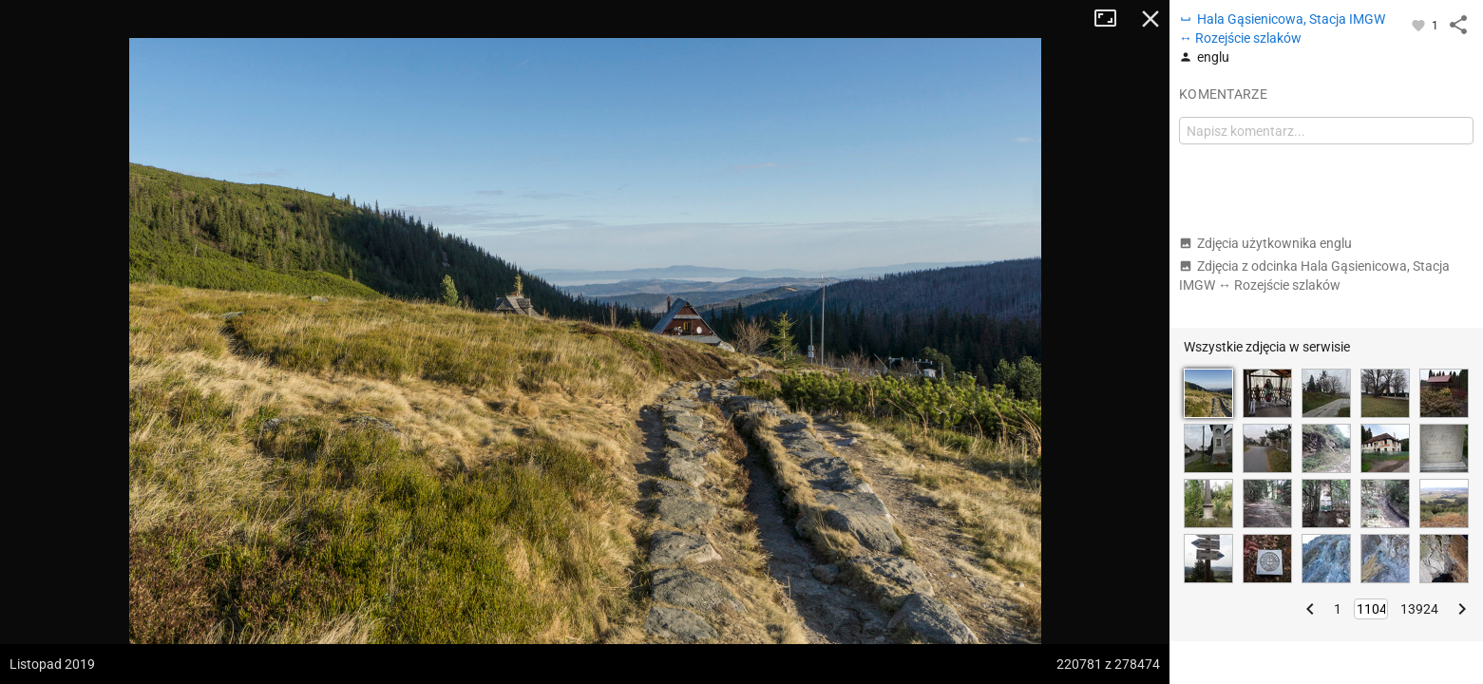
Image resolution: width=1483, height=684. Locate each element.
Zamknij (1150, 19)
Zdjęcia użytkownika (1265, 243)
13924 (1419, 609)
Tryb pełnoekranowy (1112, 19)
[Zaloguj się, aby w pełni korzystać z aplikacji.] (1419, 24)
